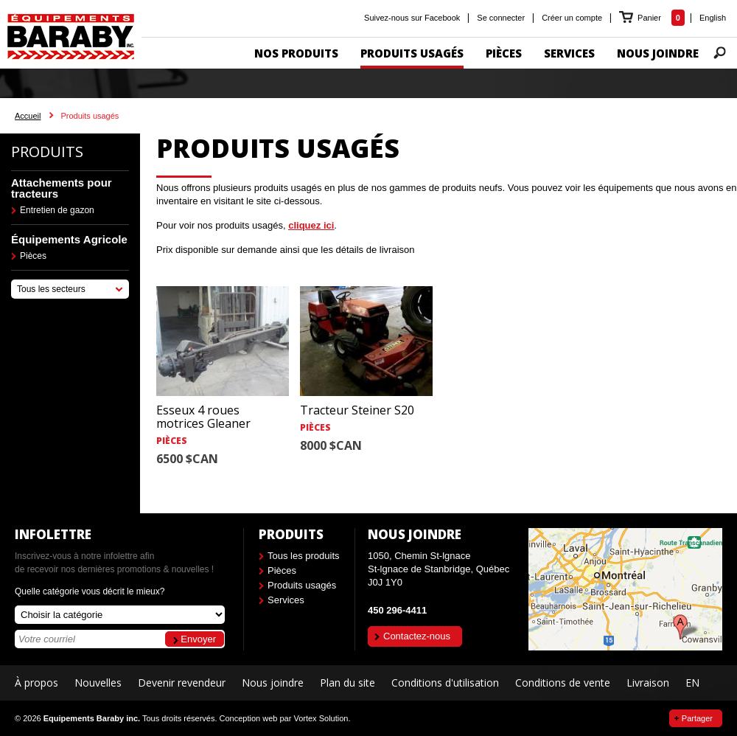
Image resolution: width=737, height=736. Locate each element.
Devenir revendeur (182, 683)
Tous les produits (304, 555)
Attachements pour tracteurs (61, 188)
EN (692, 683)
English (712, 17)
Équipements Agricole (69, 239)
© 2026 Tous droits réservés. (116, 718)
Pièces (33, 256)
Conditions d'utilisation (445, 683)
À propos (36, 683)
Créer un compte (572, 17)
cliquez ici (311, 225)
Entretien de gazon (57, 210)
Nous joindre (273, 683)
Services (286, 599)
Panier (650, 17)
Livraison (647, 683)
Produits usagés (302, 585)
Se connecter (501, 17)
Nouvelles (98, 683)
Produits (47, 152)
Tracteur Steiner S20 (357, 410)
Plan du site (347, 683)
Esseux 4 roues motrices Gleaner (203, 416)
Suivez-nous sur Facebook (412, 17)
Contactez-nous (416, 636)
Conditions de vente (562, 683)
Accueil (28, 115)
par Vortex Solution (313, 718)
